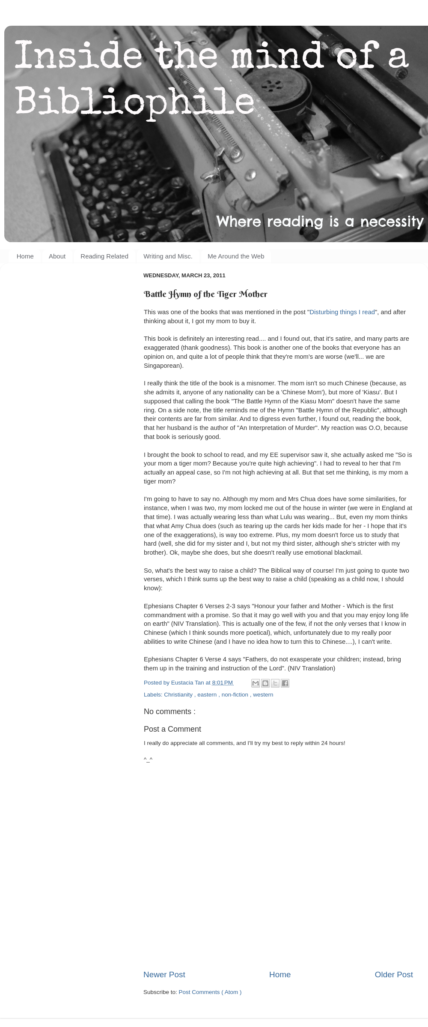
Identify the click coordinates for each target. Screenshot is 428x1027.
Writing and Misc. (168, 256)
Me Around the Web (236, 256)
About (57, 256)
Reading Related (104, 256)
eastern (207, 694)
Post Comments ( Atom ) (210, 992)
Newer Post (164, 974)
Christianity (179, 694)
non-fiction (236, 694)
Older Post (394, 974)
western (263, 694)
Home (25, 256)
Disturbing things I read (342, 312)
